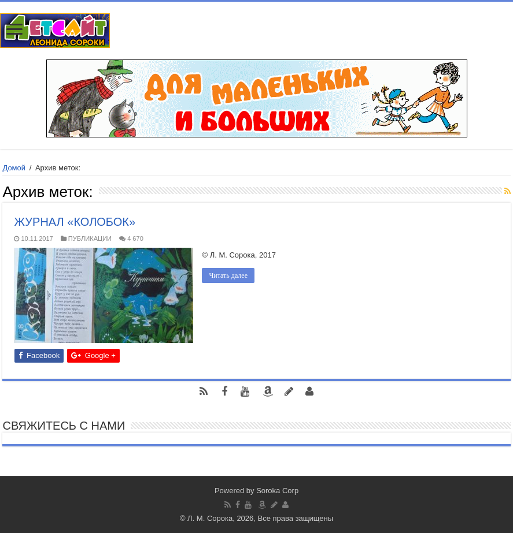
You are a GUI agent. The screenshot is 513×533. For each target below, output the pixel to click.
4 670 (135, 238)
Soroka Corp (277, 490)
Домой (13, 167)
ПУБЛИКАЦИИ (90, 238)
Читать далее (228, 275)
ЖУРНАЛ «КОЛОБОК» (74, 221)
